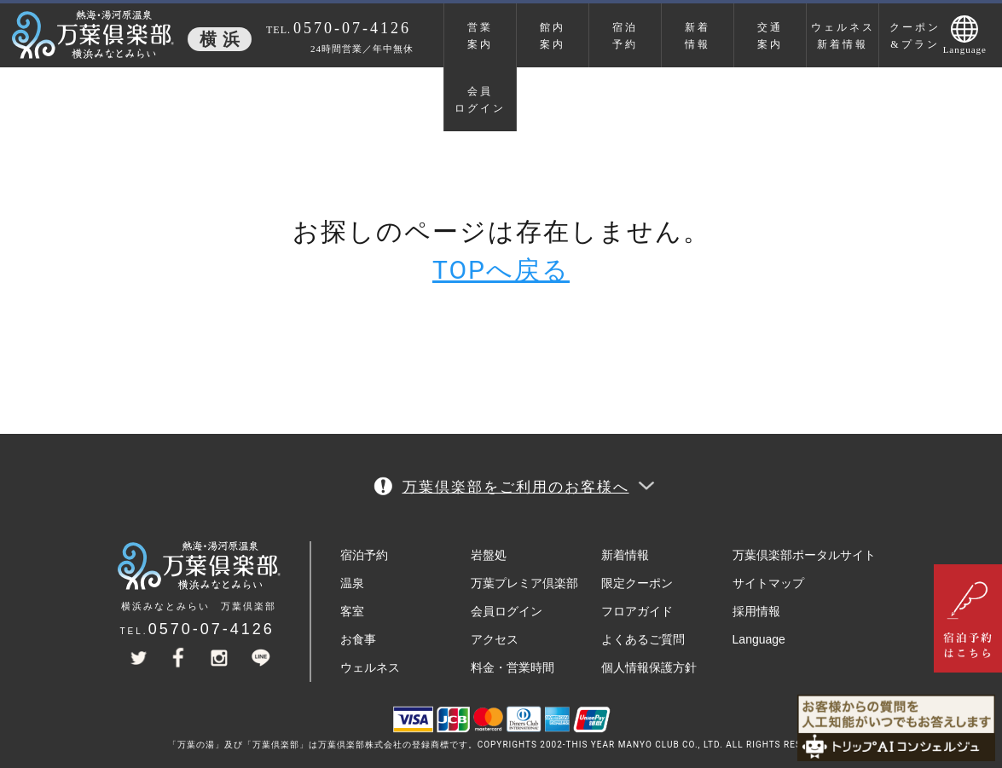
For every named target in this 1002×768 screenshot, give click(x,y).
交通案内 (770, 35)
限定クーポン (637, 583)
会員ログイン (480, 99)
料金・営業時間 (512, 667)
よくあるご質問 (643, 639)
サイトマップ (768, 583)
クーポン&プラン (915, 35)
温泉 (352, 583)
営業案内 (480, 35)
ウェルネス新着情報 (843, 35)
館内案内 (552, 35)
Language (759, 639)
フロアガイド (637, 611)
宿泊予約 (625, 35)
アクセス (494, 639)
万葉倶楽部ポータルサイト (804, 555)
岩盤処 (489, 555)
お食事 (358, 639)
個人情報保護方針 (649, 667)
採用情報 (756, 611)
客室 (352, 611)
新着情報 (697, 35)
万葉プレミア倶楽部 (524, 583)
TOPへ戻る (501, 270)
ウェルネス (370, 667)
